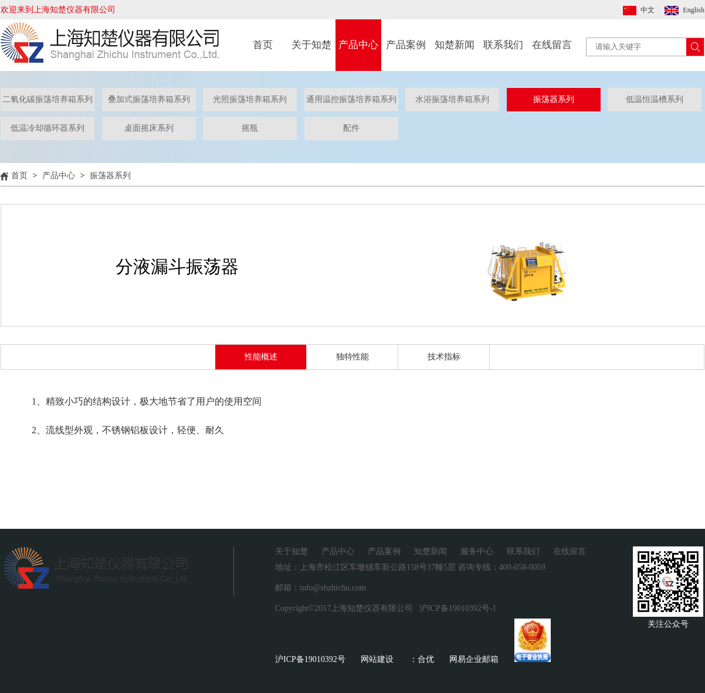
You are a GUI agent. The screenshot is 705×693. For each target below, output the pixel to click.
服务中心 (476, 551)
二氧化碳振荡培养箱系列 (47, 99)
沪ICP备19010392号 (310, 659)
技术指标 (444, 356)
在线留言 (552, 44)
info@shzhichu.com (333, 587)
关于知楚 (311, 44)
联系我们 (503, 44)
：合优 (421, 659)
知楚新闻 (454, 44)
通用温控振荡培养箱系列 (351, 99)
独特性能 (352, 356)
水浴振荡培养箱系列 (452, 99)
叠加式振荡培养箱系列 (149, 99)
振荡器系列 (553, 99)
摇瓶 (250, 128)
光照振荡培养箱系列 (250, 99)
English (693, 10)
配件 (351, 128)
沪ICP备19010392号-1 (457, 608)
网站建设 (377, 659)
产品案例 (406, 44)
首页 (263, 44)
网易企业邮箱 (474, 659)
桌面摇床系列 (149, 128)
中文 (647, 10)
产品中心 (358, 44)
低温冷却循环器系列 (47, 128)
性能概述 (261, 356)
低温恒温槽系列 (654, 99)
